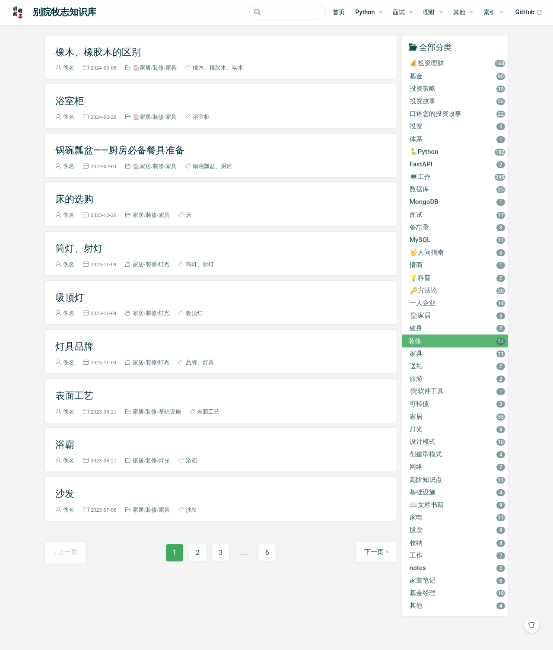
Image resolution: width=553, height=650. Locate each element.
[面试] (403, 12)
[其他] (463, 12)
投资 (457, 126)
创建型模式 (457, 454)
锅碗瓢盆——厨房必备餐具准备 (119, 150)
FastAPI (457, 164)
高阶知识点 (457, 480)
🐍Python (457, 152)
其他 (457, 605)
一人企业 (457, 303)
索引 (489, 12)
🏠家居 (142, 67)
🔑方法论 (457, 290)
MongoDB (457, 202)
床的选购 (74, 198)
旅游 (457, 378)
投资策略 (457, 88)
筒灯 (191, 264)
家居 (138, 215)
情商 (457, 265)
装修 (158, 67)
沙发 (64, 493)
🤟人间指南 (457, 252)
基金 (457, 76)
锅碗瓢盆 (204, 166)
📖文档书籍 (457, 505)
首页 (339, 12)
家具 (171, 67)
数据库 (457, 189)
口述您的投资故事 (457, 114)
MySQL (457, 240)
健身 (457, 328)
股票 (457, 530)
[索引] (493, 12)
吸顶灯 (69, 297)
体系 (457, 139)
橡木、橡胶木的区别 (98, 51)
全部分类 (435, 47)
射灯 (208, 264)
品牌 (191, 362)
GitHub (529, 12)
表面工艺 (74, 395)
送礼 (457, 366)
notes (457, 568)
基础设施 (170, 411)
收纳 (457, 543)
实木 (237, 67)
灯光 (163, 264)
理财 (429, 12)
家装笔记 (457, 580)
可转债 (457, 404)
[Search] (282, 12)
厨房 (226, 166)
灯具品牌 (74, 346)
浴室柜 (69, 100)
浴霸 (64, 444)
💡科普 (457, 278)
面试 (457, 215)
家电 (457, 517)
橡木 (198, 67)
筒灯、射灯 (79, 248)
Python (365, 12)
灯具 (208, 362)
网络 (457, 467)
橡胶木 (218, 67)
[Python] (368, 12)
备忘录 (457, 227)
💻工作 (457, 177)
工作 (457, 555)
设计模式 (457, 442)
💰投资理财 (457, 63)
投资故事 (457, 101)
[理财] (433, 12)
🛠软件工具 (457, 391)
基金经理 (457, 593)
